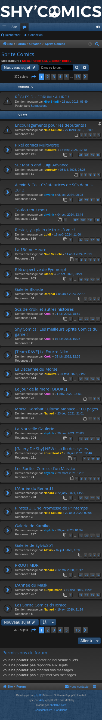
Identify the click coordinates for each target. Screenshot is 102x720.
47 (92, 240)
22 (98, 439)
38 (92, 379)
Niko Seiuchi (53, 130)
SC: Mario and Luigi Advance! (42, 164)
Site (14, 27)
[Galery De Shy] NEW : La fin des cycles (51, 448)
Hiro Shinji (51, 101)
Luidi (47, 234)
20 (86, 439)
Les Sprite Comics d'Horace (40, 605)
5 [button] (66, 76)
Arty (41, 700)
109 (90, 220)
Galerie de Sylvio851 (34, 545)
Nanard (49, 413)
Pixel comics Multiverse (37, 145)
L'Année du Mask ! (32, 585)
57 (92, 498)
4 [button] (60, 76)
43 (92, 279)
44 (98, 279)
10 (98, 458)
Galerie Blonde (29, 289)
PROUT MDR (27, 565)
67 (80, 155)
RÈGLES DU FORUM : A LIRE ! (42, 96)
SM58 (26, 60)
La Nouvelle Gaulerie (34, 428)
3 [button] (54, 76)
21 (92, 439)
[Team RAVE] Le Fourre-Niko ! (42, 351)
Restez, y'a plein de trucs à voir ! (45, 229)
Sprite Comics (17, 54)
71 (92, 200)
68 (86, 155)
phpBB (39, 695)
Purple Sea (39, 60)
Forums (26, 28)
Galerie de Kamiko (32, 525)
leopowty (50, 169)
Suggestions (39, 105)
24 (98, 595)
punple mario (53, 589)
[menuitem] (97, 44)
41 (80, 279)
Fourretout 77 (53, 453)
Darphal (49, 293)
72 (98, 200)
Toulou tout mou (31, 209)
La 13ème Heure (30, 249)
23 (92, 595)
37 (86, 379)
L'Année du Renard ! (34, 488)
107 (76, 220)
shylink (49, 194)
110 (97, 220)
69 (92, 155)
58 (98, 498)
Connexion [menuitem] (99, 28)
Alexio (48, 550)
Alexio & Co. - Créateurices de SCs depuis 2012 (53, 187)
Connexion (35, 34)
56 (86, 498)
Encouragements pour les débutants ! (50, 125)
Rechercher (12, 34)
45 (80, 240)
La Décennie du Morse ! (37, 369)
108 (83, 220)
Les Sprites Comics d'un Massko (45, 468)
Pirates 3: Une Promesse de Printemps (51, 508)
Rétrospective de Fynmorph (41, 269)
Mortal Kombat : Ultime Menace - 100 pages (56, 408)
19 (80, 439)
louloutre (50, 149)
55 (80, 498)
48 (98, 240)
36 (80, 379)
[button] (33, 77)
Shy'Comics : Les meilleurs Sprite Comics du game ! (56, 331)
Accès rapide (5, 28)
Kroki (47, 313)
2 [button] (48, 76)
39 (98, 379)
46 (86, 240)
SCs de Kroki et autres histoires (44, 309)
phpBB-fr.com (58, 705)
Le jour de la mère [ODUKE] (41, 389)
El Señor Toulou (60, 60)
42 (86, 279)
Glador (48, 274)
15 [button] (78, 76)
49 (98, 575)
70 (98, 155)
